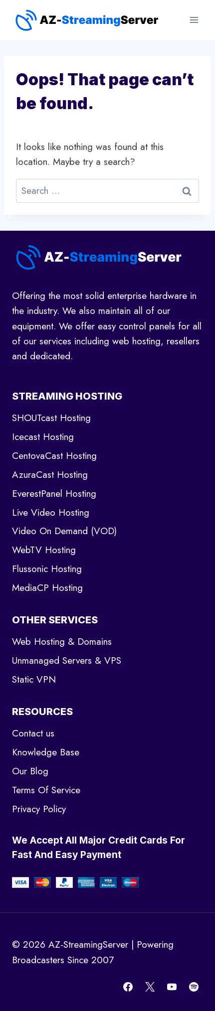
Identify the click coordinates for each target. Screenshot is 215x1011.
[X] (150, 986)
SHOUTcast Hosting (51, 418)
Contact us (33, 733)
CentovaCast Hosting (54, 455)
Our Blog (30, 771)
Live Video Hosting (50, 512)
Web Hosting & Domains (62, 641)
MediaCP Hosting (47, 587)
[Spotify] (193, 986)
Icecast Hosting (43, 436)
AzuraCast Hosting (50, 474)
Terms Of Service (46, 790)
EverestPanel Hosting (54, 493)
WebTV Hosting (44, 550)
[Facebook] (128, 986)
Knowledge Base (45, 752)
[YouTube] (171, 986)
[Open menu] (194, 19)
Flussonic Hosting (47, 569)
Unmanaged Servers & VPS (66, 660)
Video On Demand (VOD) (64, 531)
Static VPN (34, 679)
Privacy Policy (39, 809)
